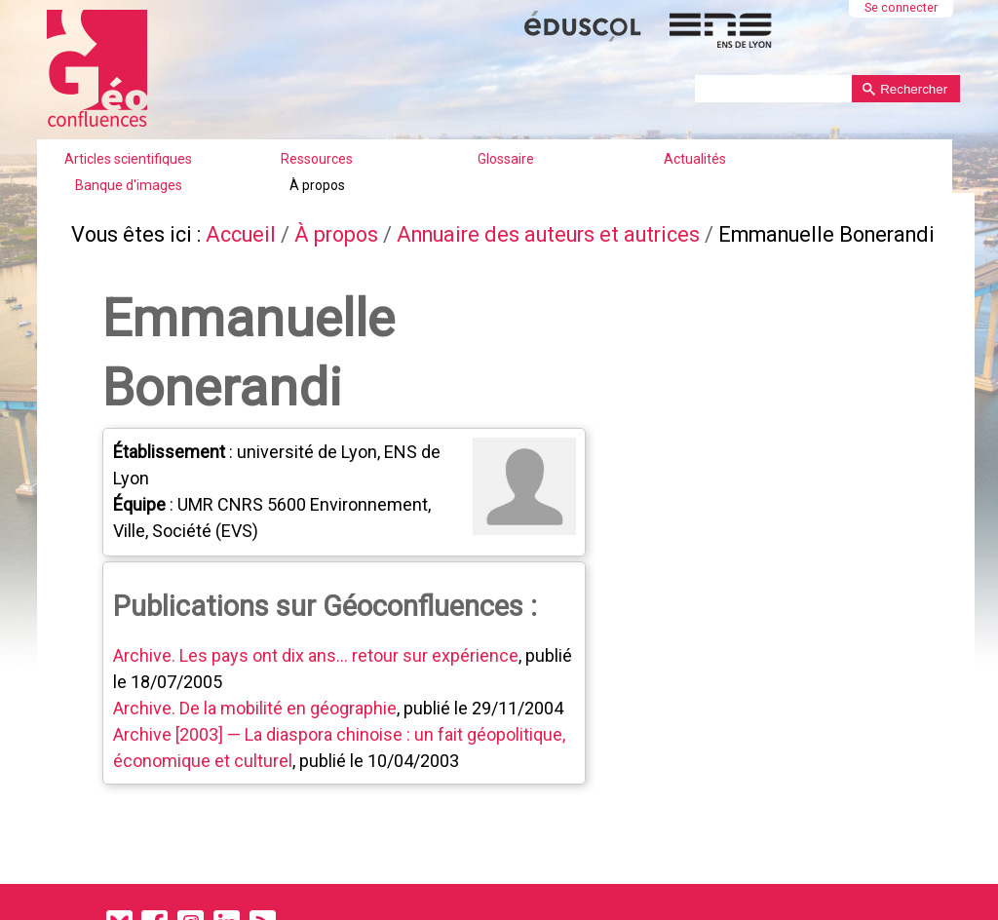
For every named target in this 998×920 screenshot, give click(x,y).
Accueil (241, 234)
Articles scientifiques (128, 159)
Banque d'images (128, 185)
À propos (317, 185)
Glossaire (506, 159)
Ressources (317, 159)
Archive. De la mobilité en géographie (255, 708)
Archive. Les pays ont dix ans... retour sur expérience (315, 655)
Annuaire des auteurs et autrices (548, 234)
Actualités (695, 159)
